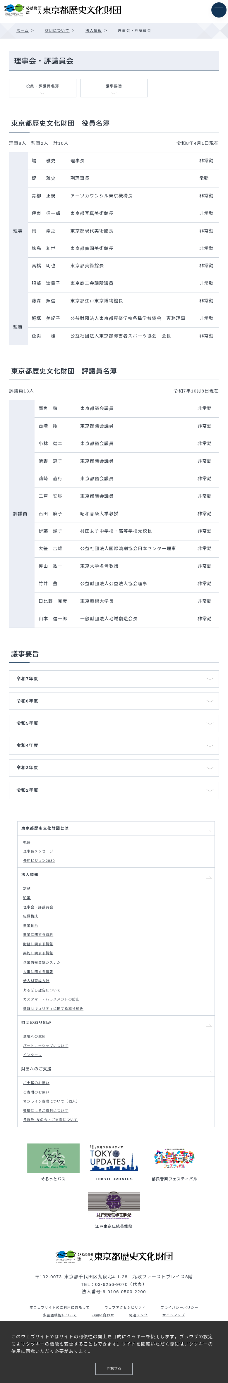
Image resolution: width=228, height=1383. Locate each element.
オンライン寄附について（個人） (55, 1131)
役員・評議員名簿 (42, 87)
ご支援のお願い (38, 1110)
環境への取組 (36, 1059)
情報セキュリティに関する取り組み (57, 1029)
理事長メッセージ (40, 855)
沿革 (28, 906)
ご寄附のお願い (38, 1120)
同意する (114, 1368)
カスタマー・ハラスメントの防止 (55, 1019)
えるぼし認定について (45, 1008)
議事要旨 (114, 87)
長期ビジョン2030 (41, 865)
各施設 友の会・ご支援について (54, 1151)
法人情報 (31, 880)
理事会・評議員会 (40, 916)
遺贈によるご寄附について (49, 1141)
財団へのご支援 (38, 1095)
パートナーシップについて (49, 1069)
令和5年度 (27, 723)
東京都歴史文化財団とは (48, 829)
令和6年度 (27, 701)
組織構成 (32, 926)
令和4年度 (27, 745)
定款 (28, 895)
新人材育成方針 (38, 998)
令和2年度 (27, 790)
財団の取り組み (38, 1044)
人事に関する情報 (40, 988)
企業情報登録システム (45, 977)
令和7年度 (27, 679)
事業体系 (32, 936)
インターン (34, 1080)
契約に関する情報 (40, 967)
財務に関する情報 (40, 957)
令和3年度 (27, 768)
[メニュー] (218, 10)
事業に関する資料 (40, 947)
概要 (28, 845)
